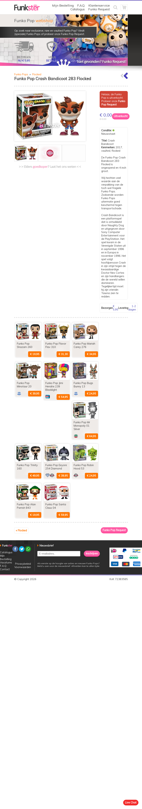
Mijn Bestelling (63, 5)
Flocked (36, 74)
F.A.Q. (81, 5)
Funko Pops (21, 74)
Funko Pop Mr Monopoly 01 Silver (82, 426)
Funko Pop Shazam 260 (24, 345)
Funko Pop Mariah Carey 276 (84, 345)
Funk (7, 545)
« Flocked (21, 530)
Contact (5, 569)
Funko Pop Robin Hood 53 (84, 466)
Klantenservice (99, 5)
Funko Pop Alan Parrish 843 (26, 506)
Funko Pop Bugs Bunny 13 (83, 384)
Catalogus (77, 9)
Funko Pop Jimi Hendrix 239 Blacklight (54, 386)
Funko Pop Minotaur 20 (24, 384)
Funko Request (99, 9)
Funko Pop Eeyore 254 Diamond (56, 466)
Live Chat (130, 802)
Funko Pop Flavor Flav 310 (55, 345)
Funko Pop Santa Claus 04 (55, 506)
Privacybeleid (23, 563)
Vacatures (6, 562)
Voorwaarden (22, 567)
